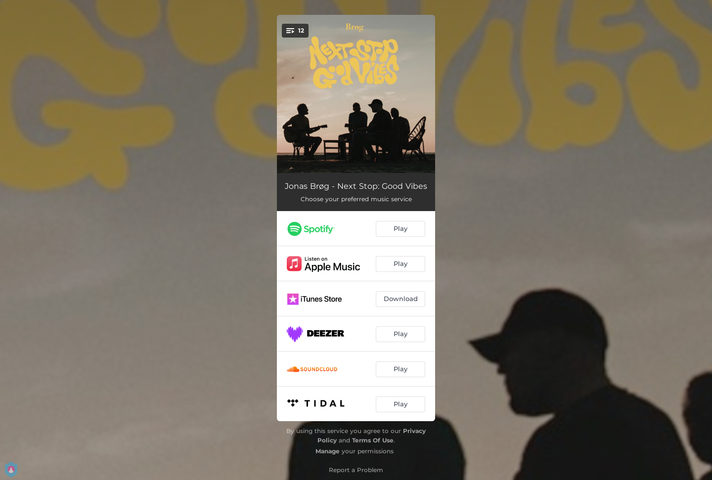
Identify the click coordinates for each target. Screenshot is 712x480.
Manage (327, 451)
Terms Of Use (373, 440)
